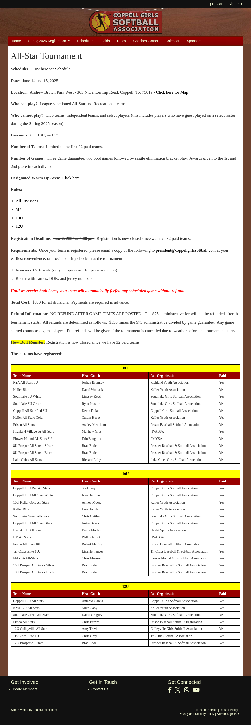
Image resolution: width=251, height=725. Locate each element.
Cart (216, 4)
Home (16, 41)
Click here (71, 178)
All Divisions (27, 201)
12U (19, 226)
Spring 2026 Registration (49, 41)
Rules (121, 41)
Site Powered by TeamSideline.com (34, 710)
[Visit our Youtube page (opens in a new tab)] (198, 690)
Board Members (25, 689)
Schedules (85, 41)
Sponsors (194, 41)
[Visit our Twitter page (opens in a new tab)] (179, 690)
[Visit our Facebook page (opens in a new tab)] (171, 690)
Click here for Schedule (50, 69)
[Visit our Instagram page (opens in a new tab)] (188, 690)
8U (18, 209)
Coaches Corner (145, 41)
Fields (105, 41)
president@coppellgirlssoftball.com (186, 250)
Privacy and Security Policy (196, 714)
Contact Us (99, 689)
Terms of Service (206, 710)
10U (19, 218)
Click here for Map (172, 92)
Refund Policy (229, 710)
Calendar (172, 41)
